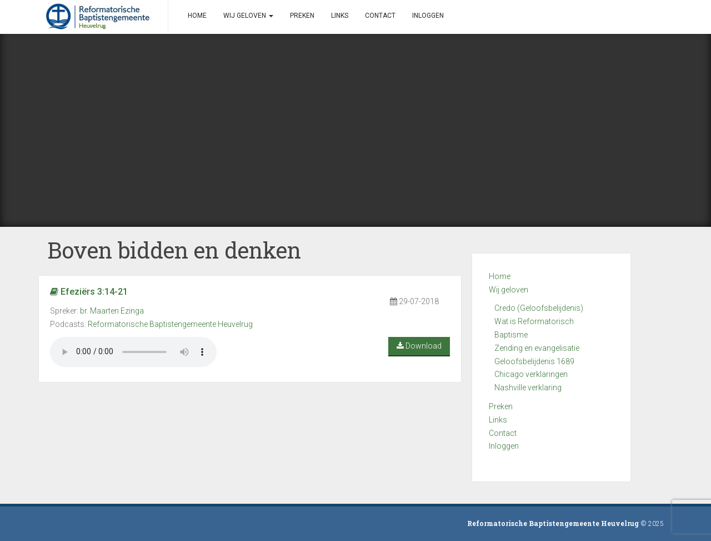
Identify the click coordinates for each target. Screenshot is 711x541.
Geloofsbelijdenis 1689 (534, 361)
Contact (503, 433)
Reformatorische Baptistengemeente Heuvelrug (170, 324)
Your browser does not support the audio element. (133, 352)
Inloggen (504, 445)
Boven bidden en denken (174, 250)
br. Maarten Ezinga (112, 310)
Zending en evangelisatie (536, 348)
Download (419, 345)
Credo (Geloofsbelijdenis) (538, 308)
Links (498, 419)
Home (499, 276)
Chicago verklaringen (531, 374)
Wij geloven (508, 289)
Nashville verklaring (528, 387)
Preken (501, 406)
